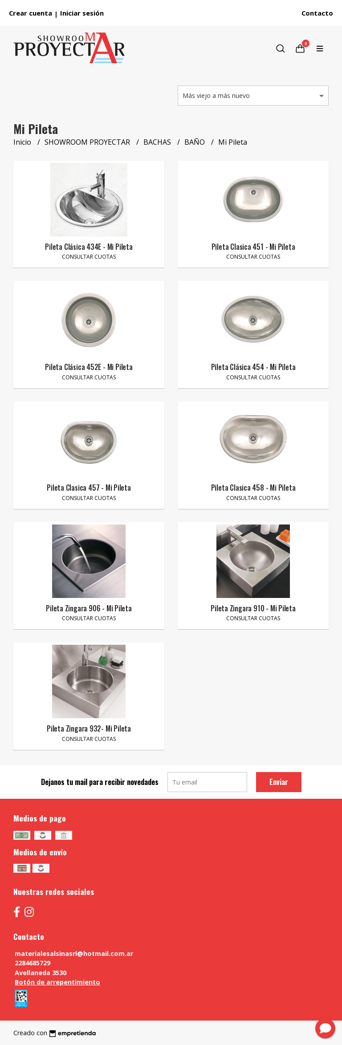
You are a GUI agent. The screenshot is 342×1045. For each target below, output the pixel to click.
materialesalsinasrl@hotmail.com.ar (74, 953)
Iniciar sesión (82, 12)
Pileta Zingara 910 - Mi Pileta (253, 608)
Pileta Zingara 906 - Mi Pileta (89, 608)
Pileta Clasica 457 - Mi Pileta (89, 487)
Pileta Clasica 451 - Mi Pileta (253, 246)
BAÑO (195, 142)
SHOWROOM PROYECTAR (88, 142)
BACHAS (158, 142)
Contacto (317, 12)
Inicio (23, 142)
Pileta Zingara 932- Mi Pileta (89, 728)
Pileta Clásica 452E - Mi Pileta (89, 367)
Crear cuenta (30, 12)
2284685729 (32, 963)
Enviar (278, 782)
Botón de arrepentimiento (57, 982)
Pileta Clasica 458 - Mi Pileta (253, 487)
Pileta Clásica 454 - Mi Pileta (253, 367)
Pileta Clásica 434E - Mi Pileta (89, 246)
